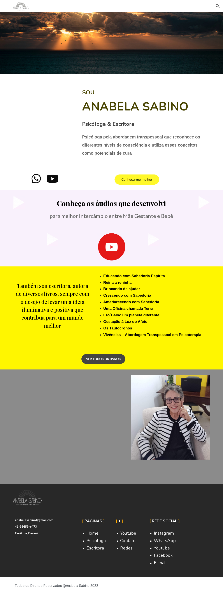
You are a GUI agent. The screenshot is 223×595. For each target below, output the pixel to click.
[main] (145, 121)
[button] (217, 6)
